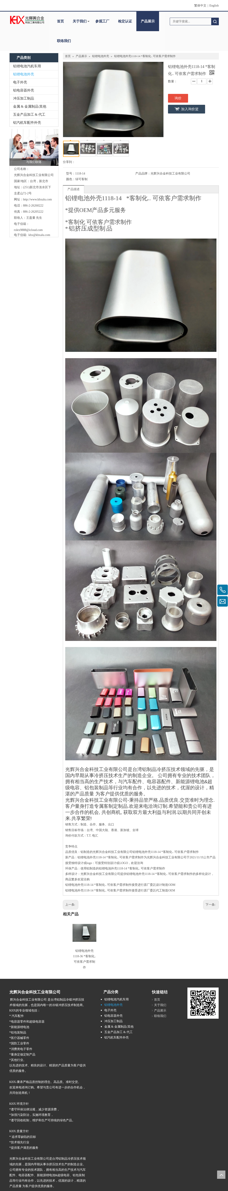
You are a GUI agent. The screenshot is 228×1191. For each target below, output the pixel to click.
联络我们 (64, 41)
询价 (178, 98)
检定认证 (125, 21)
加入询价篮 (190, 109)
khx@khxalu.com (39, 235)
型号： (70, 173)
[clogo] (27, 20)
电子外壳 (20, 82)
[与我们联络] (33, 147)
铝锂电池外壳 (23, 74)
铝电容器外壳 (23, 90)
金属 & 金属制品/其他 (29, 106)
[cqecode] (190, 984)
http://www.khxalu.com (37, 199)
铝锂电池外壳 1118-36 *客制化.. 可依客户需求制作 (83, 955)
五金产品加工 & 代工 (29, 114)
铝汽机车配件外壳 (27, 122)
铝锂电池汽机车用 (27, 66)
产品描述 (73, 189)
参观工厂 (102, 21)
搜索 (215, 21)
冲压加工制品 (23, 98)
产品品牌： (143, 173)
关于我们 (80, 21)
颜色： (70, 179)
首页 (60, 21)
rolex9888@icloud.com (28, 230)
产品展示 (148, 21)
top (221, 1175)
